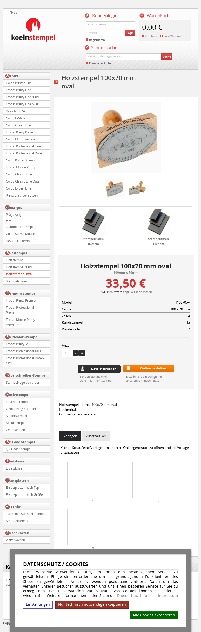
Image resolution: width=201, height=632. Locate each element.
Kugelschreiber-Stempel (26, 375)
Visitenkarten (17, 533)
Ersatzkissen (16, 461)
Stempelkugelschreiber (22, 382)
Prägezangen (15, 214)
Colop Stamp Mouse (20, 234)
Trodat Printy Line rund (22, 97)
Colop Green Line (18, 125)
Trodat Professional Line (23, 146)
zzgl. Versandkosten (137, 292)
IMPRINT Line (15, 111)
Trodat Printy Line (18, 90)
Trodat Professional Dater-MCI (25, 360)
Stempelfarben (17, 521)
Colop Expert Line (18, 188)
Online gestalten (153, 368)
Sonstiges (14, 207)
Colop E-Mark (15, 118)
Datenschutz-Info (132, 595)
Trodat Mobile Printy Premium (20, 322)
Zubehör (13, 506)
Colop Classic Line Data (23, 181)
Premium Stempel (21, 293)
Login (130, 33)
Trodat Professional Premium (20, 310)
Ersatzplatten (17, 480)
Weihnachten (15, 430)
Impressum (168, 595)
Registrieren (97, 40)
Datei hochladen (104, 369)
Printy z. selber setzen (22, 195)
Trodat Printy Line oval (22, 104)
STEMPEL (13, 76)
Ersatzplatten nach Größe (24, 494)
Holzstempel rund (19, 267)
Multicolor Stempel (22, 337)
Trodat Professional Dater (24, 153)
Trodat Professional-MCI (23, 351)
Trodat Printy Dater (20, 132)
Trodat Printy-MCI (18, 344)
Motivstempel (17, 394)
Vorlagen (70, 436)
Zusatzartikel (96, 436)
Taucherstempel (17, 402)
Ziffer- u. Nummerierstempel (20, 224)
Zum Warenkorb (174, 36)
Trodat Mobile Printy (20, 167)
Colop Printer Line (19, 83)
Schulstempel (15, 423)
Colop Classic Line (19, 174)
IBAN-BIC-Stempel (19, 241)
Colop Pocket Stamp (20, 160)
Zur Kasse (151, 36)
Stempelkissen (16, 281)
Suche (167, 56)
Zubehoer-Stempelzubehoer (26, 514)
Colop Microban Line (21, 139)
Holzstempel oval (19, 274)
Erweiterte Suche (100, 63)
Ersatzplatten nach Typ (22, 487)
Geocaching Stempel (21, 409)
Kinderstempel (16, 416)
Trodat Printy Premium (22, 300)
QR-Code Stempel (20, 442)
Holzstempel (16, 253)
